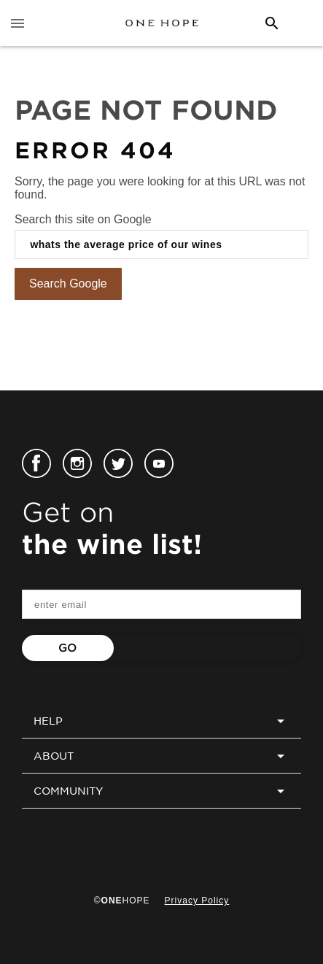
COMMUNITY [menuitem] (161, 791)
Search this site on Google (83, 219)
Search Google (68, 283)
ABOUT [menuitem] (161, 756)
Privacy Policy (197, 900)
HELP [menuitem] (161, 721)
